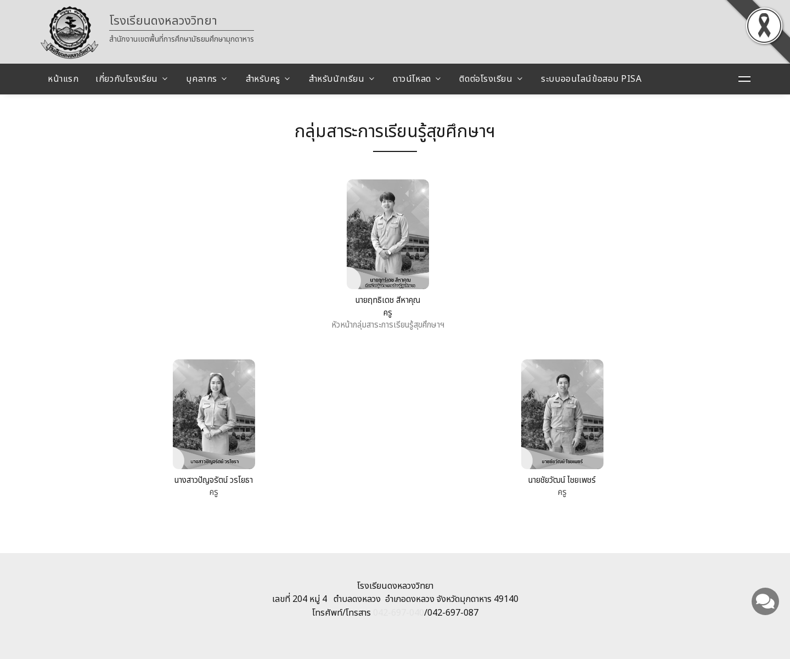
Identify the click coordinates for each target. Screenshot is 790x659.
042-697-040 (398, 612)
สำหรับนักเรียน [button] (337, 79)
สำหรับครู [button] (263, 79)
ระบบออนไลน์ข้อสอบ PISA (591, 79)
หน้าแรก (63, 79)
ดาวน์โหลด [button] (412, 79)
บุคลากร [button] (201, 79)
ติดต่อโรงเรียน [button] (485, 79)
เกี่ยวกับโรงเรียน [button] (126, 79)
